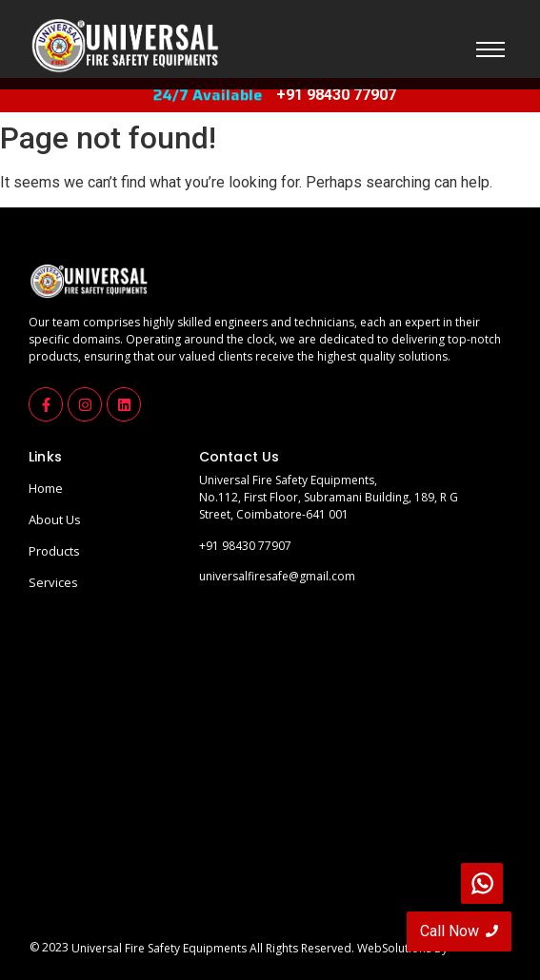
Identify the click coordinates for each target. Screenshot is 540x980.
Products (54, 550)
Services (53, 582)
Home (46, 488)
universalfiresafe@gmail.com (277, 576)
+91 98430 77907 (245, 546)
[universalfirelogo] (124, 46)
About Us (55, 519)
